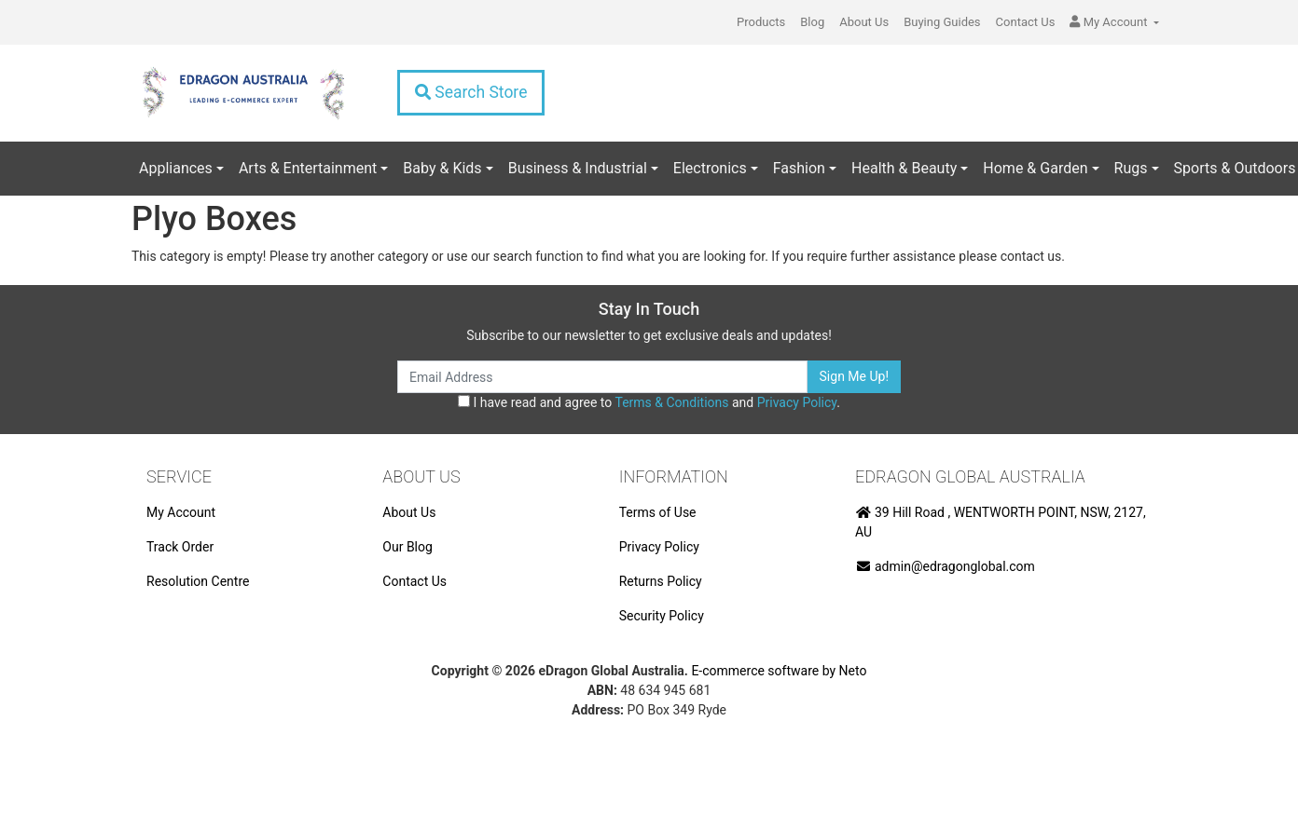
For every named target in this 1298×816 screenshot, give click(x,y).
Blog (812, 22)
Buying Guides (942, 22)
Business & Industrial (577, 168)
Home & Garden (1035, 168)
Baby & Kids (442, 168)
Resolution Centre (197, 581)
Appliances (176, 168)
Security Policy (661, 615)
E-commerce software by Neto (778, 670)
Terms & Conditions (671, 402)
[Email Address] (602, 376)
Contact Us (1026, 22)
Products (761, 22)
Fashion (799, 168)
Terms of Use (658, 512)
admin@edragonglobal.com (945, 566)
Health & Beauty (904, 168)
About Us (864, 22)
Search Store (471, 92)
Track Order (180, 546)
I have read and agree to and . (649, 402)
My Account (180, 512)
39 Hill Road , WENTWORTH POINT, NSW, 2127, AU (1000, 522)
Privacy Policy (796, 402)
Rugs (1131, 168)
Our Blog (407, 546)
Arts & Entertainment (308, 168)
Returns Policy (660, 581)
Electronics (710, 168)
